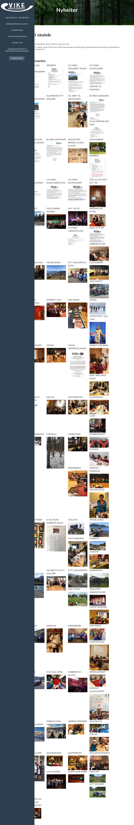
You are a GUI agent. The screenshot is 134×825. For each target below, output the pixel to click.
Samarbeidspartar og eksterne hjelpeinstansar (17, 50)
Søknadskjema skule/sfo (17, 24)
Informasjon (17, 30)
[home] (17, 7)
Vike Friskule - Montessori (17, 18)
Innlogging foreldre (17, 58)
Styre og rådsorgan (17, 36)
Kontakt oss (17, 43)
